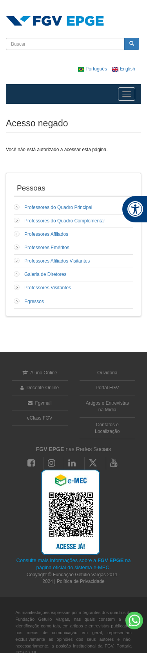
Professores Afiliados (46, 234)
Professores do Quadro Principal (58, 207)
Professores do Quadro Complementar (64, 221)
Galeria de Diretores (45, 274)
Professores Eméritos (46, 247)
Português (93, 69)
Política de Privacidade (81, 581)
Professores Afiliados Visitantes (57, 261)
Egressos (34, 301)
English (123, 69)
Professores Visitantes (47, 287)
